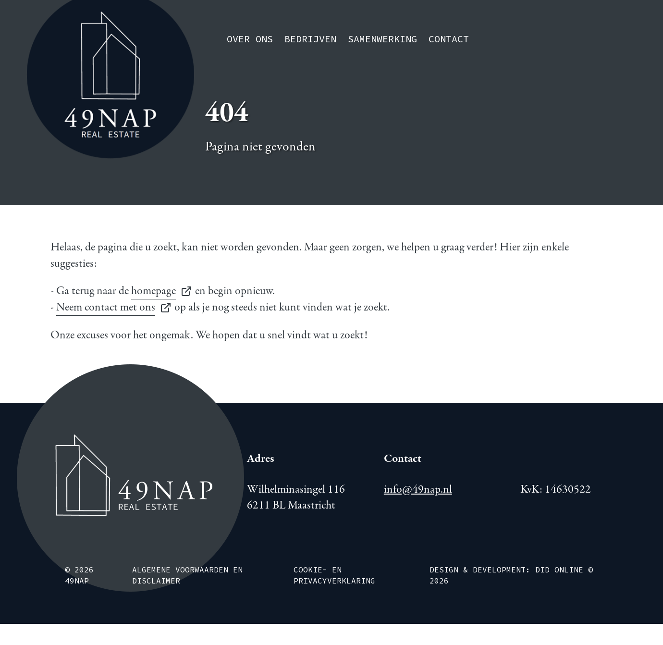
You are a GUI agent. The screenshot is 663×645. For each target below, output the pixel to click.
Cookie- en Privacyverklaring (334, 575)
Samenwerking (382, 39)
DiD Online (559, 570)
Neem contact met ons (105, 307)
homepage (153, 291)
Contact (449, 39)
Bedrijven (310, 39)
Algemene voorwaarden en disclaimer (187, 575)
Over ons (250, 39)
